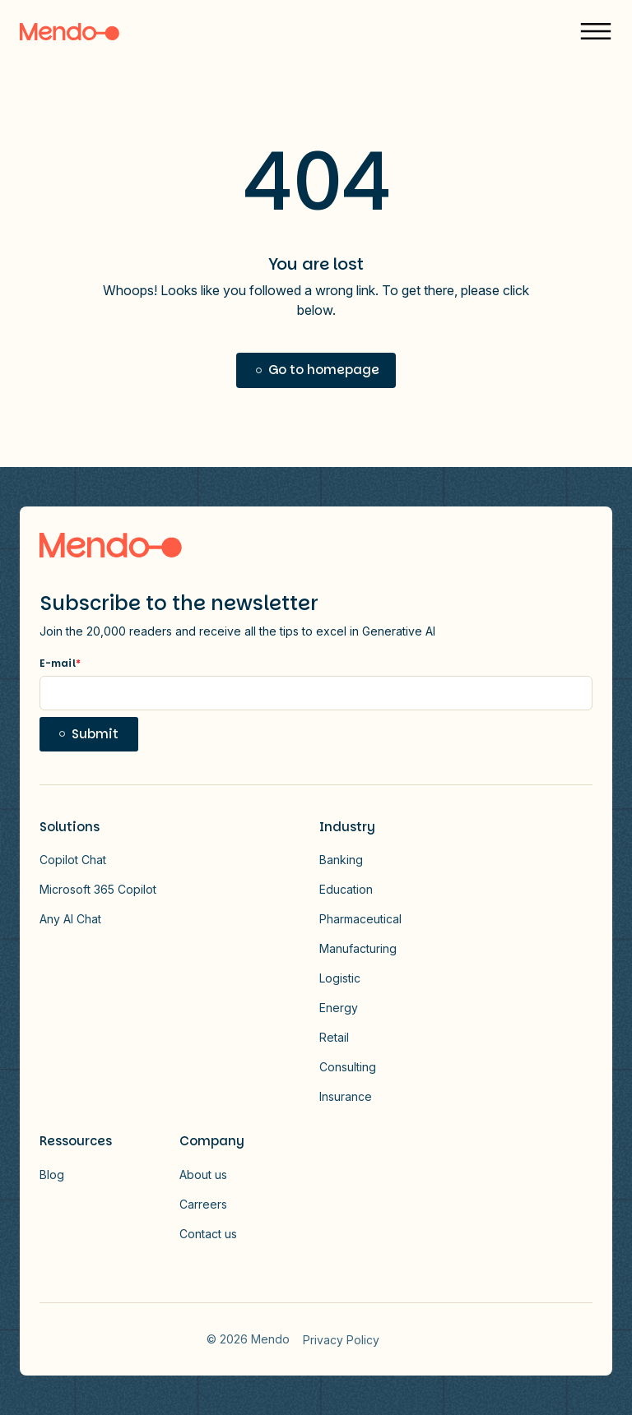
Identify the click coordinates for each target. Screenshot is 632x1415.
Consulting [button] (347, 1067)
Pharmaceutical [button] (360, 919)
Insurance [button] (345, 1096)
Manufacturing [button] (358, 948)
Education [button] (346, 889)
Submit (95, 733)
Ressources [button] (76, 1140)
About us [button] (203, 1174)
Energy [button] (338, 1008)
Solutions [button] (70, 826)
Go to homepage (323, 369)
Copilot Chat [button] (73, 860)
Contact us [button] (208, 1234)
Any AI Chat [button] (70, 919)
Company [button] (211, 1140)
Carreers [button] (203, 1204)
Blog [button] (52, 1174)
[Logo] (69, 31)
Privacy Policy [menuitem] (341, 1340)
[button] (595, 31)
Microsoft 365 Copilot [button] (98, 889)
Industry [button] (347, 826)
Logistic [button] (339, 978)
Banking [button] (341, 860)
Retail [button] (334, 1037)
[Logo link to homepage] (111, 545)
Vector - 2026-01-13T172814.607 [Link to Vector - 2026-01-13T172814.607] (415, 1339)
